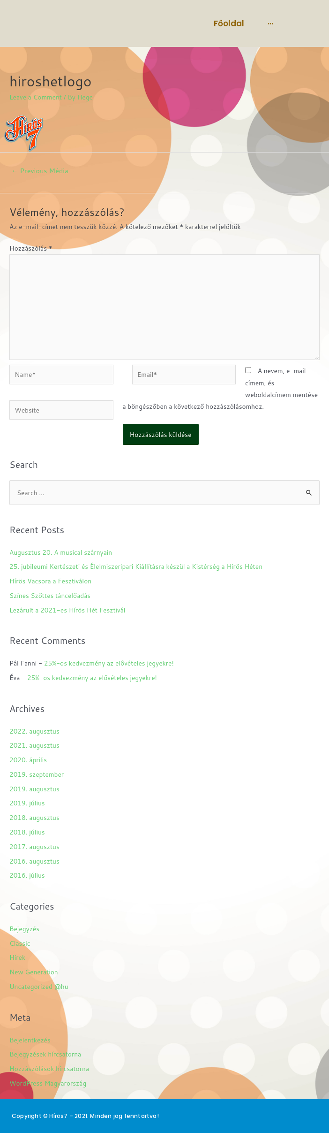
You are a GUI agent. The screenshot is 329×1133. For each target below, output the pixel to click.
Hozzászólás (30, 248)
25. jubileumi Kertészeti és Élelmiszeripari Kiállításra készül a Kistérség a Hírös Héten (135, 566)
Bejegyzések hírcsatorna (45, 1053)
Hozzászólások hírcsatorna (49, 1068)
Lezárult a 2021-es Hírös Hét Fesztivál (67, 609)
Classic (19, 943)
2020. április (28, 759)
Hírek (17, 957)
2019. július (27, 802)
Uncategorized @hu (38, 986)
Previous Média (39, 171)
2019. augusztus (34, 788)
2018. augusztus (34, 817)
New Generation (33, 971)
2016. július (27, 875)
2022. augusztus (34, 731)
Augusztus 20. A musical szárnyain (60, 552)
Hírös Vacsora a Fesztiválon (50, 580)
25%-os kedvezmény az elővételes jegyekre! (109, 662)
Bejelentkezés (30, 1039)
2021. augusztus (34, 745)
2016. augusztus (34, 861)
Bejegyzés (24, 928)
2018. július (27, 831)
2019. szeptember (36, 774)
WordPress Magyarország (47, 1083)
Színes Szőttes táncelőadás (49, 595)
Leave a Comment (35, 96)
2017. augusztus (34, 846)
